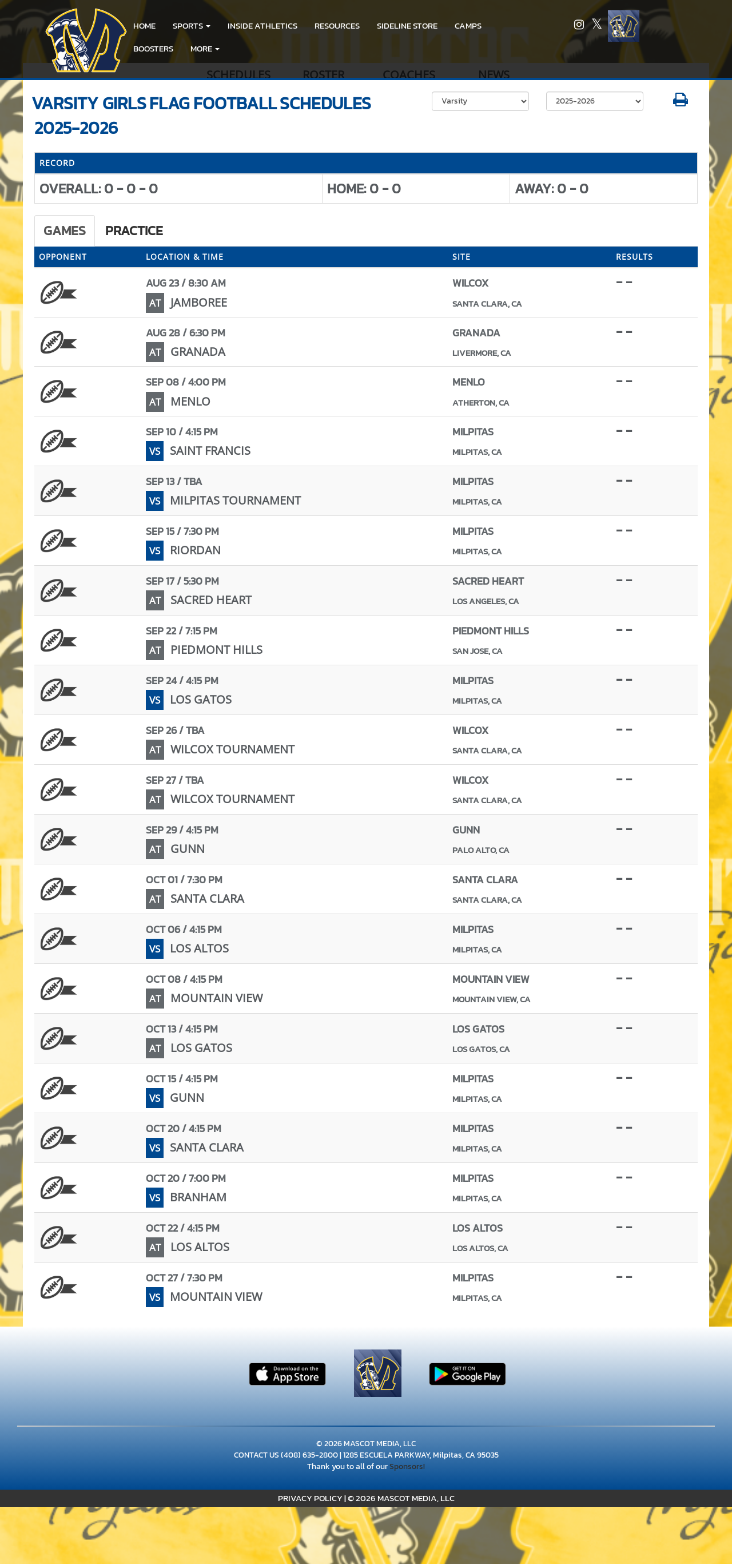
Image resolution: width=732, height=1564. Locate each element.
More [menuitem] (205, 48)
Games (64, 230)
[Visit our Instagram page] (579, 26)
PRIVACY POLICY (310, 1498)
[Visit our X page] (596, 26)
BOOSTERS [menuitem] (153, 48)
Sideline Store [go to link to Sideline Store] (407, 25)
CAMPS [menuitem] (468, 25)
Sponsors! (407, 1466)
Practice (134, 230)
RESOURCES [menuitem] (337, 25)
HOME (144, 25)
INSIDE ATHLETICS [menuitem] (262, 25)
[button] (191, 25)
